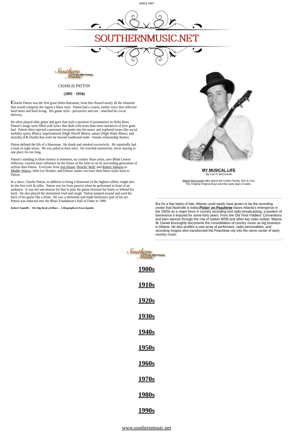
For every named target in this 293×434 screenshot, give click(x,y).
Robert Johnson (113, 167)
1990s (146, 410)
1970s (146, 379)
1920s (146, 300)
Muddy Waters (21, 171)
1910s (146, 284)
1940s (146, 332)
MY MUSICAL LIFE (218, 170)
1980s (146, 394)
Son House (67, 167)
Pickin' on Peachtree (215, 207)
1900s (146, 269)
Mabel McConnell (193, 180)
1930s (146, 316)
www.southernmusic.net (146, 427)
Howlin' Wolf (86, 167)
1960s (146, 363)
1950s (146, 347)
